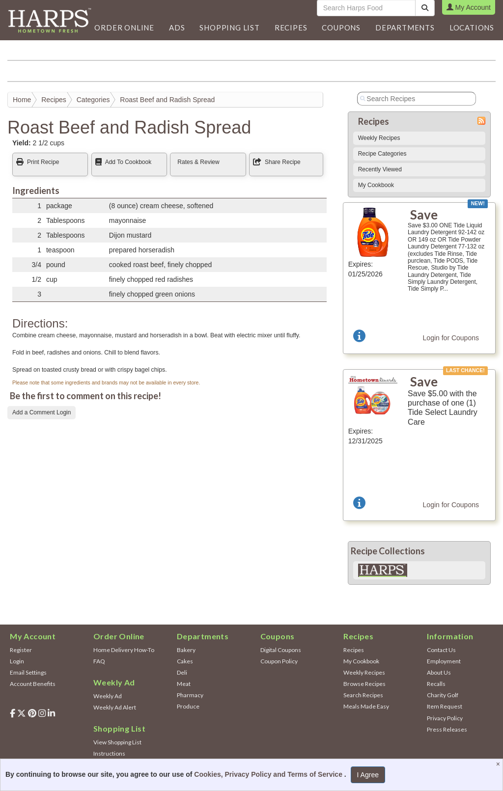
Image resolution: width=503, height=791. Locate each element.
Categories (93, 100)
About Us (439, 672)
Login (17, 661)
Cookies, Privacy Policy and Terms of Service (269, 774)
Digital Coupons (280, 650)
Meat (184, 683)
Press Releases (447, 729)
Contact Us (441, 650)
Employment (444, 661)
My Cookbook (376, 185)
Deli (182, 672)
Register (21, 650)
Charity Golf (442, 695)
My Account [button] (469, 7)
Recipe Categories (382, 153)
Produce (188, 706)
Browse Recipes (364, 683)
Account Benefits (33, 683)
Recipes (53, 100)
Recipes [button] (291, 27)
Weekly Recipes (379, 138)
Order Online (124, 27)
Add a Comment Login (41, 412)
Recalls (436, 683)
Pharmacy (190, 695)
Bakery (186, 650)
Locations (471, 27)
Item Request (444, 706)
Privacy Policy (445, 718)
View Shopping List (117, 742)
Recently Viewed (380, 169)
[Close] (499, 764)
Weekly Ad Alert (114, 707)
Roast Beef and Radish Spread (167, 100)
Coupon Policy (279, 661)
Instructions (109, 753)
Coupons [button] (341, 27)
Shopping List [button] (229, 27)
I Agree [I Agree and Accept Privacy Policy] (368, 775)
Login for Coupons (451, 338)
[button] (177, 27)
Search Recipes (363, 695)
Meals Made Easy (366, 706)
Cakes (185, 661)
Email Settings (28, 672)
